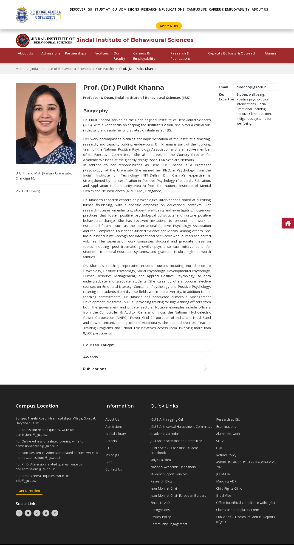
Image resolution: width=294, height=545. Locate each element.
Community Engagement (168, 524)
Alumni (270, 53)
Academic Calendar (164, 433)
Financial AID (160, 502)
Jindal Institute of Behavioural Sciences (61, 68)
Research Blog (161, 481)
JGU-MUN (223, 474)
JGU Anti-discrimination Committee (176, 441)
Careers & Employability (144, 56)
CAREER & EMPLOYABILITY (229, 9)
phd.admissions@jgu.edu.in (36, 469)
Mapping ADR (226, 481)
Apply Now (169, 26)
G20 (219, 448)
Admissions (50, 53)
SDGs (220, 441)
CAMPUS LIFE (197, 9)
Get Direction (29, 490)
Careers (111, 441)
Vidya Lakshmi (161, 460)
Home (20, 68)
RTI (107, 448)
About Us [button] (26, 53)
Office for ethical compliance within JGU (245, 502)
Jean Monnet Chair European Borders (178, 495)
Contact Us (113, 469)
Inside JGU (113, 455)
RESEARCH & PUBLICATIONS (162, 9)
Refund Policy (226, 455)
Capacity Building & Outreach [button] (232, 53)
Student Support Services (169, 474)
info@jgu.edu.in (27, 480)
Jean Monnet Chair (164, 488)
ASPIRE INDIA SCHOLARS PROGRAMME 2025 (246, 464)
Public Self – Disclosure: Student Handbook (174, 450)
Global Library (115, 433)
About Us (260, 9)
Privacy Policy (160, 517)
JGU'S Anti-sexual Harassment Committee (181, 426)
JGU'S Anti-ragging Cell (167, 419)
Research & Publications (180, 56)
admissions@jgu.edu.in (32, 434)
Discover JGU (81, 9)
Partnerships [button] (76, 53)
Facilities (101, 53)
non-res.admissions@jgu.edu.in (39, 457)
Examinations (226, 426)
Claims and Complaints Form (237, 510)
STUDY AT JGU (105, 9)
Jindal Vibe (223, 495)
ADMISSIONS (129, 9)
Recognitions (160, 510)
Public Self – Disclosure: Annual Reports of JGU (245, 519)
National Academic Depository (173, 467)
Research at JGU (228, 419)
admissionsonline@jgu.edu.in (37, 446)
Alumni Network (228, 433)
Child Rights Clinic (229, 488)
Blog (108, 462)
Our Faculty (119, 56)
